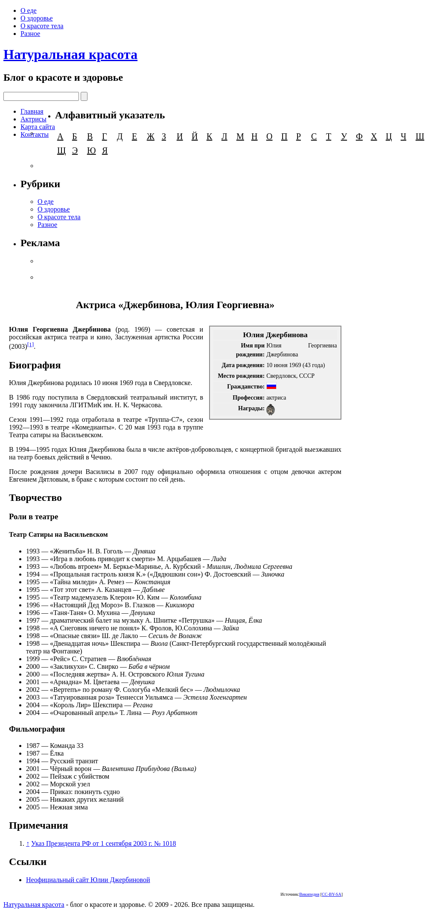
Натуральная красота (70, 54)
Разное (30, 33)
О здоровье (36, 18)
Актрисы (33, 119)
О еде (28, 10)
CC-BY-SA (331, 894)
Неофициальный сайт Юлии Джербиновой (88, 879)
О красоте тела (42, 25)
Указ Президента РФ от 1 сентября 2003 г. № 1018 (103, 843)
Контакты (34, 134)
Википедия (309, 894)
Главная (32, 111)
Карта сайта (37, 126)
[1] (30, 344)
